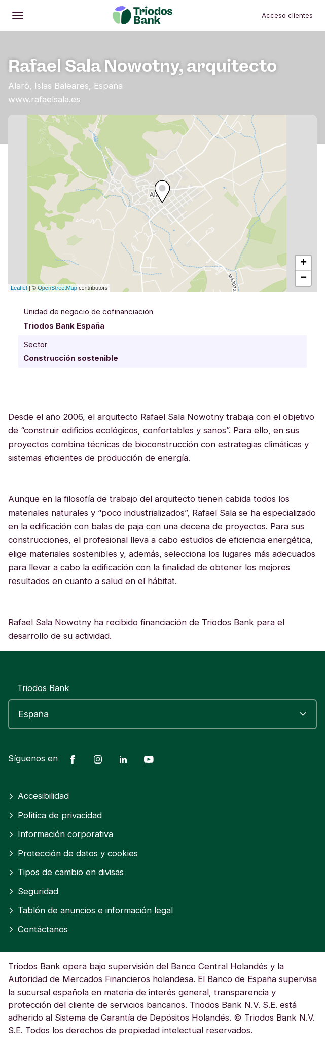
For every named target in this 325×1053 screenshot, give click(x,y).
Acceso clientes (287, 15)
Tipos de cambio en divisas (66, 872)
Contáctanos (38, 929)
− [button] (303, 278)
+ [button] (303, 263)
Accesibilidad (38, 796)
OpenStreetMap (57, 288)
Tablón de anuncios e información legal (90, 910)
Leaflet (19, 288)
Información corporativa (60, 834)
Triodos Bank (43, 688)
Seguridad (33, 891)
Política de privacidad (55, 815)
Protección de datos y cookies (73, 853)
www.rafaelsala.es (44, 99)
